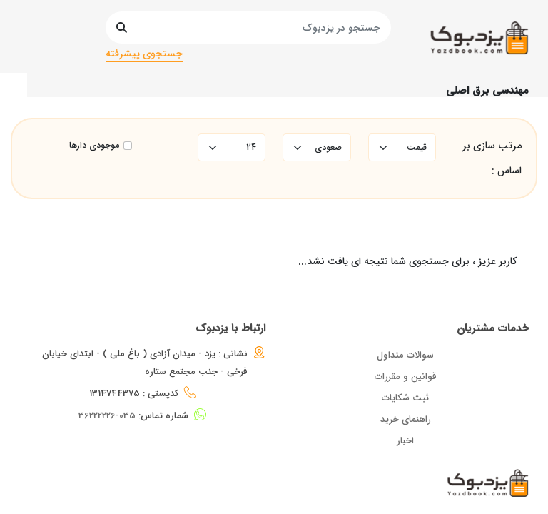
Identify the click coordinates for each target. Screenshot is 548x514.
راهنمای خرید (405, 419)
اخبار (405, 440)
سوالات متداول (405, 355)
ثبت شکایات (405, 397)
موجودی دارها (94, 145)
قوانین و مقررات (406, 376)
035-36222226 (107, 415)
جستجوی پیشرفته (144, 53)
